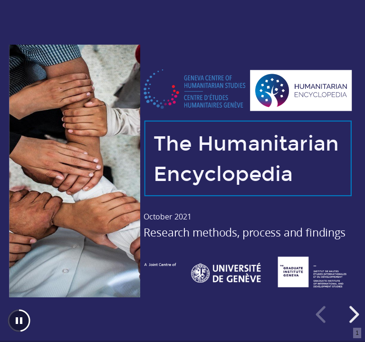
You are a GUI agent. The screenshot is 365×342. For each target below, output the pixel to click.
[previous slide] (322, 314)
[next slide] (352, 314)
